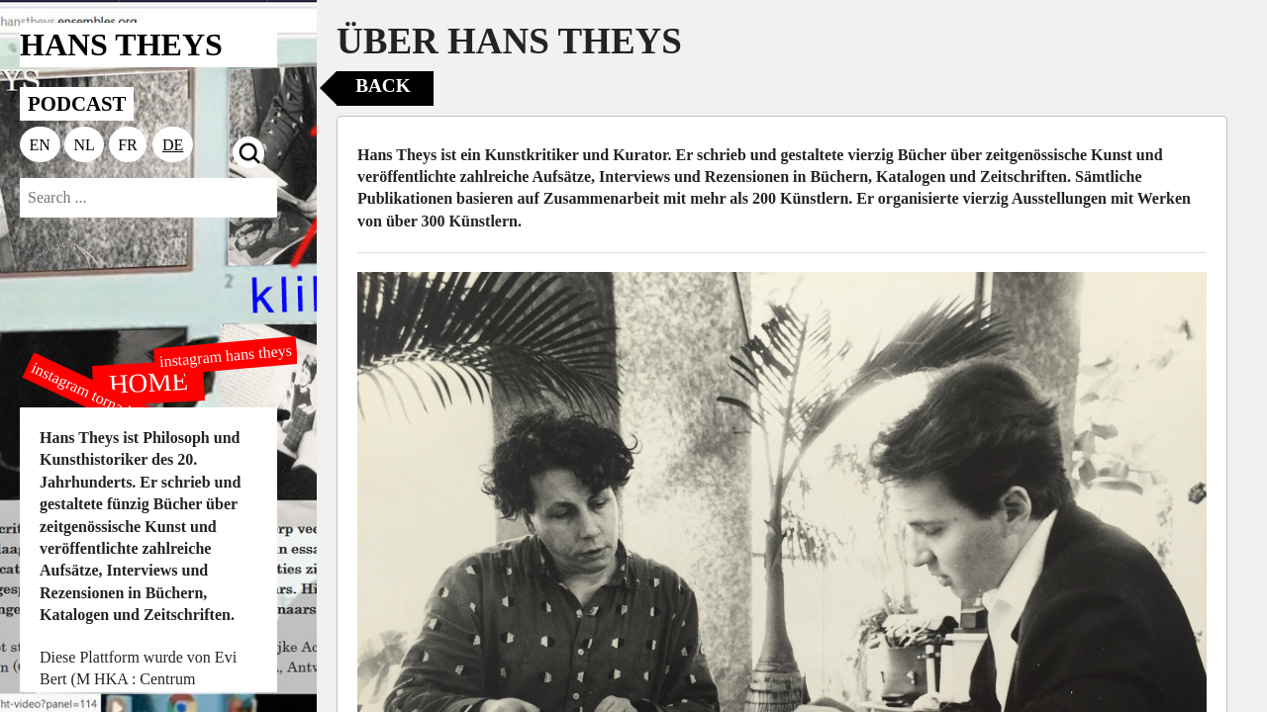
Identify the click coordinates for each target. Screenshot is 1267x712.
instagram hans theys (225, 355)
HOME (148, 382)
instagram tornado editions (109, 402)
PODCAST (77, 103)
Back (382, 85)
